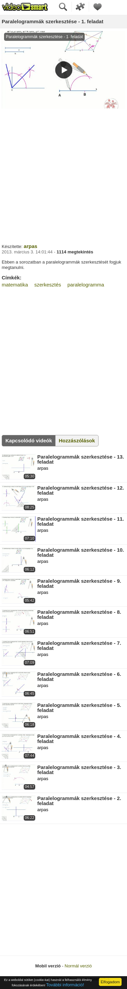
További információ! (65, 984)
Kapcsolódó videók (28, 440)
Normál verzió (78, 965)
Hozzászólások (77, 440)
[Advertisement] (63, 175)
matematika (15, 284)
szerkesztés (47, 284)
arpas (30, 246)
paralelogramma (85, 284)
